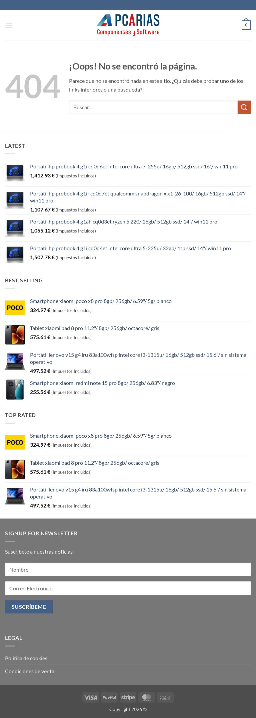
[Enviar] (244, 107)
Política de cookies (26, 658)
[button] (9, 25)
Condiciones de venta (29, 671)
